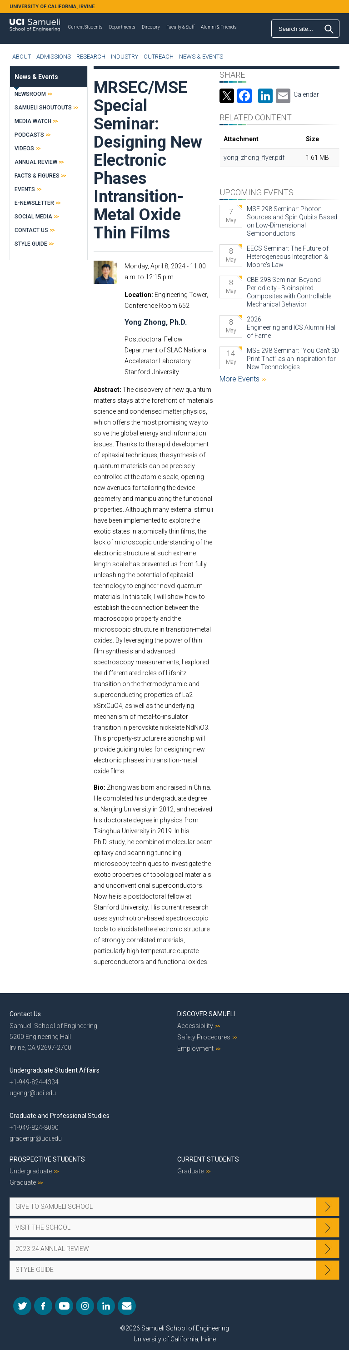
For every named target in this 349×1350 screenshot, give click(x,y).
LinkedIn (106, 1306)
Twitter (22, 1306)
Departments (122, 27)
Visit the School (42, 1227)
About (21, 56)
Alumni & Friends (219, 27)
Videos (24, 148)
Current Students (85, 27)
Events (25, 189)
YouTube (64, 1306)
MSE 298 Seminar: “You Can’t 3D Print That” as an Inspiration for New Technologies (293, 359)
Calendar (306, 94)
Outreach (159, 56)
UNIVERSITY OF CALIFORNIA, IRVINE (52, 7)
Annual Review (36, 162)
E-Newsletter (34, 203)
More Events (240, 379)
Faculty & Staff (180, 27)
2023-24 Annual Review (52, 1248)
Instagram (85, 1306)
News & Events (201, 56)
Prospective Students (47, 1159)
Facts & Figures (37, 176)
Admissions (53, 56)
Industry (124, 56)
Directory (151, 27)
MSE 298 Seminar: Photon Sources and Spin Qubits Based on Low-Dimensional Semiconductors (292, 221)
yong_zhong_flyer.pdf (254, 157)
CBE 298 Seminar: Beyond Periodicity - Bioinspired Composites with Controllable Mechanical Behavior (289, 292)
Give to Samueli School (54, 1206)
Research (90, 56)
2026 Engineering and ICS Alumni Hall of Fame (292, 327)
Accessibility (195, 1025)
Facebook (43, 1306)
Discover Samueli (206, 1014)
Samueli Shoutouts (43, 107)
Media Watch (33, 121)
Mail (127, 1306)
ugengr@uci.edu (33, 1093)
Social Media (33, 216)
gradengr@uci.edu (36, 1138)
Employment (195, 1048)
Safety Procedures (203, 1037)
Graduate (23, 1182)
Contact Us (31, 230)
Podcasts (29, 135)
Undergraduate (31, 1171)
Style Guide (31, 244)
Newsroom (30, 94)
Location (138, 294)
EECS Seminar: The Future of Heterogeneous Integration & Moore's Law (288, 256)
